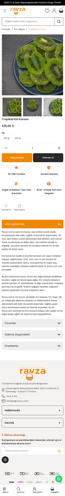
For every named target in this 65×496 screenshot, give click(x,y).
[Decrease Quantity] (5, 148)
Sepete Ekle (17, 157)
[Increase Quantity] (60, 148)
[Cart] (61, 11)
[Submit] (59, 450)
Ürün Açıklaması (14, 224)
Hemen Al (48, 157)
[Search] (32, 21)
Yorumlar (10, 323)
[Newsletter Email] (32, 450)
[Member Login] (54, 11)
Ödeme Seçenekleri (17, 334)
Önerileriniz (11, 346)
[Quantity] (32, 148)
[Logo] (17, 11)
